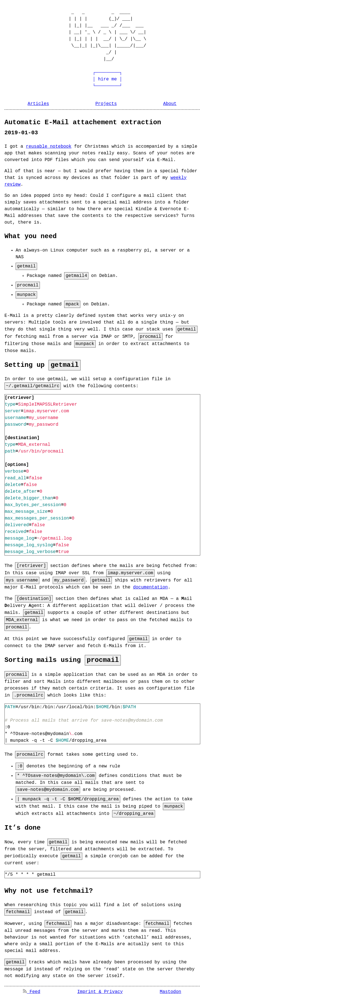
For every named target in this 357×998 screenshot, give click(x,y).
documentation (150, 587)
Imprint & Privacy (100, 990)
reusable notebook (48, 146)
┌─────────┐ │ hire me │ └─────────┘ (90, 79)
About (170, 104)
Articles (38, 104)
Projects (106, 104)
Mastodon (170, 990)
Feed (31, 990)
